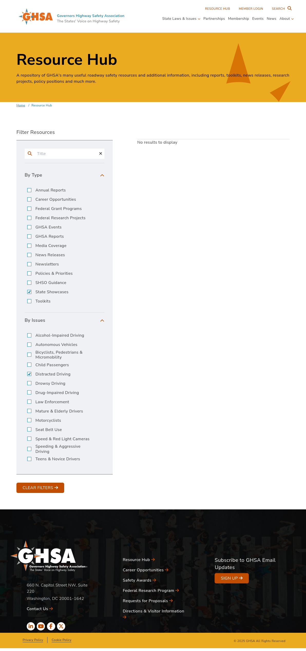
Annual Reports (50, 190)
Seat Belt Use (48, 429)
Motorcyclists (48, 420)
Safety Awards (139, 580)
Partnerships (214, 18)
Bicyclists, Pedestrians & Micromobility (59, 355)
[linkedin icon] (31, 626)
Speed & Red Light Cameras (62, 439)
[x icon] (61, 626)
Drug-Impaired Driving (57, 392)
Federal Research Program (151, 590)
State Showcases (52, 292)
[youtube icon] (41, 626)
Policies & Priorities (54, 273)
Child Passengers (52, 365)
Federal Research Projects (60, 218)
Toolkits (43, 301)
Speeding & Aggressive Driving (58, 449)
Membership (238, 18)
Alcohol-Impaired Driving (59, 335)
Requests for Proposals (148, 601)
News (271, 18)
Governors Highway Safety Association (91, 15)
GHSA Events (48, 227)
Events (258, 18)
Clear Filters (40, 488)
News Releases (50, 255)
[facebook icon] (51, 626)
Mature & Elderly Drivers (59, 411)
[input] (66, 154)
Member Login (251, 9)
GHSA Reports (49, 236)
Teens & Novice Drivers (57, 459)
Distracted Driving (53, 374)
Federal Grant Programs (58, 208)
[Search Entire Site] (280, 8)
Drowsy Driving (50, 383)
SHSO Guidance (50, 282)
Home (20, 105)
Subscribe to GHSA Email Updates (245, 564)
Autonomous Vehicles (56, 344)
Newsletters (47, 264)
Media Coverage (50, 245)
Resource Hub (217, 9)
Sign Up (232, 578)
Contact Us (40, 609)
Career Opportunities (55, 199)
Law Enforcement (52, 402)
